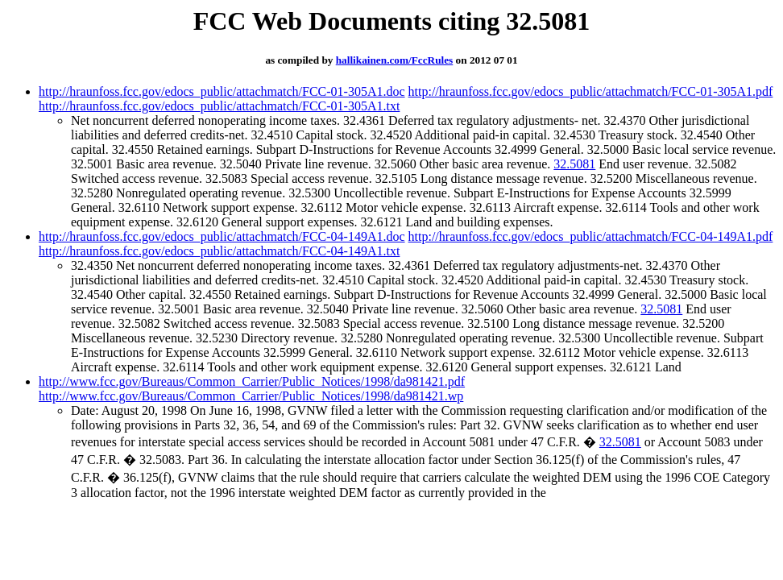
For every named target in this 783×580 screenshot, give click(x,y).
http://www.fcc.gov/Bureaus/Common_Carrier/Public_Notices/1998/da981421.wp (251, 396)
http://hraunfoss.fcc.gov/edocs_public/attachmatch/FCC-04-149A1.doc (222, 236)
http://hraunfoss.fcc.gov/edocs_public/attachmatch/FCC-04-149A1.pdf (590, 236)
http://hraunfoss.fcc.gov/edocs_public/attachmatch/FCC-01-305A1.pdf (590, 91)
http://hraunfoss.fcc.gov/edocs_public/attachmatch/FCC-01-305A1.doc (222, 91)
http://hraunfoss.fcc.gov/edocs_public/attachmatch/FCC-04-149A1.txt (219, 251)
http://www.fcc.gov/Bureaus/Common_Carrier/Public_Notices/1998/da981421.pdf (252, 381)
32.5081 (574, 164)
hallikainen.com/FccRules (395, 60)
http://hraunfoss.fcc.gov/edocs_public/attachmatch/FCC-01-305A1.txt (219, 106)
